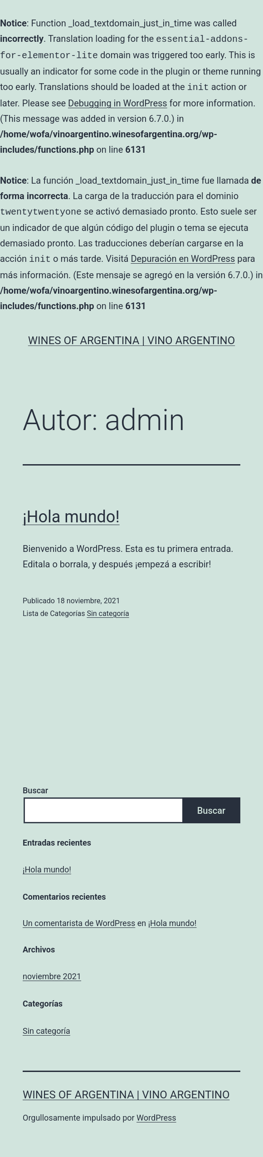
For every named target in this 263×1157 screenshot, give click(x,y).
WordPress (156, 1113)
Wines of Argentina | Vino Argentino (131, 336)
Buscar (35, 786)
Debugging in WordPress (117, 100)
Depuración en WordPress (183, 255)
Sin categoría (108, 609)
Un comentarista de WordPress (79, 918)
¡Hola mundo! (71, 512)
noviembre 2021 (52, 972)
